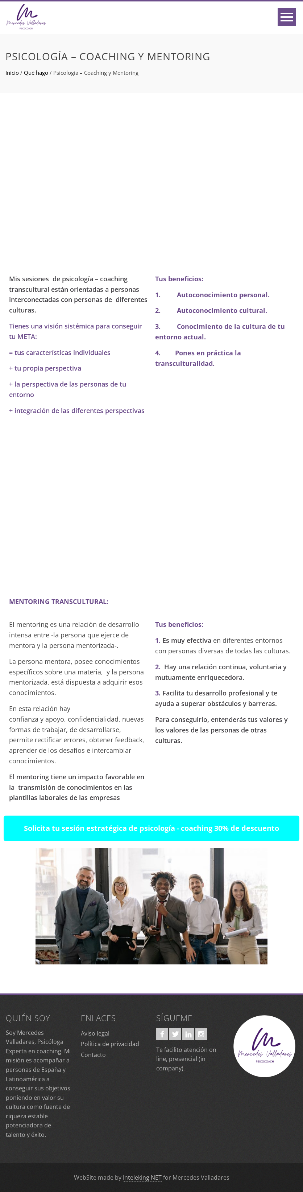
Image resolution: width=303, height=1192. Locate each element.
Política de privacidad (110, 1044)
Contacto (93, 1055)
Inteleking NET (142, 1177)
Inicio (12, 72)
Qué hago (36, 72)
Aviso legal (95, 1033)
